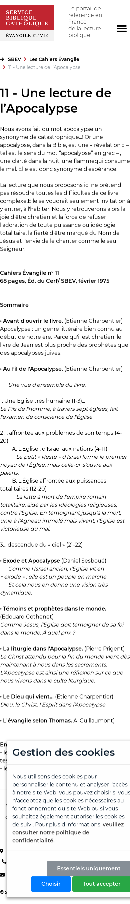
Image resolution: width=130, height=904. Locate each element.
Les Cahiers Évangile (54, 59)
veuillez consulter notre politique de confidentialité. (68, 832)
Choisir (51, 884)
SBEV (14, 59)
